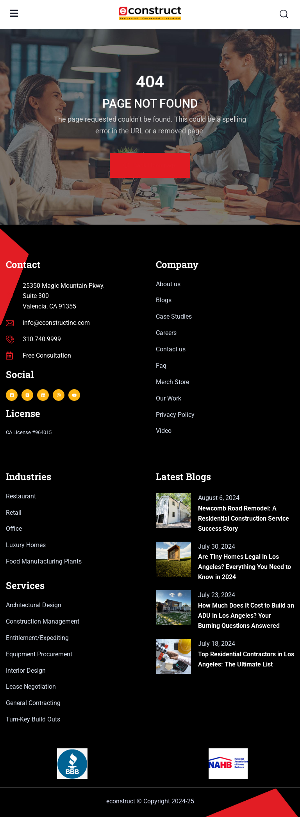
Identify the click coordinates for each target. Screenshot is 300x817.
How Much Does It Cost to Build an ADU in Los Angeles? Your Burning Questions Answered (246, 615)
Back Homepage (150, 165)
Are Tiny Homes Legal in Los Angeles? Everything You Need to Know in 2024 (244, 567)
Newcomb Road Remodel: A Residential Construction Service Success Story (243, 518)
